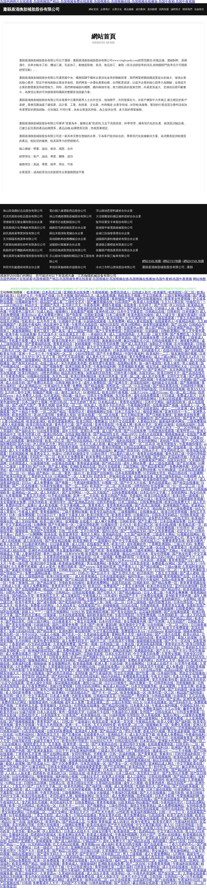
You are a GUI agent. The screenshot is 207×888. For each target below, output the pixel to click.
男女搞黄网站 (97, 563)
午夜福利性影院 (186, 821)
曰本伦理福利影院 (144, 389)
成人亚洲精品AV (30, 386)
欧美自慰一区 (10, 634)
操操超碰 (39, 508)
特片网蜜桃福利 (48, 470)
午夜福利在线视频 (186, 863)
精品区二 (39, 828)
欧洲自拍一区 (47, 805)
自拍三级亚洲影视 (47, 327)
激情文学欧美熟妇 (143, 805)
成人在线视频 (11, 541)
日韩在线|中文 (28, 715)
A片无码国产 (176, 621)
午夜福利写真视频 (125, 792)
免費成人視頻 (67, 415)
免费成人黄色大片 (137, 508)
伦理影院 (133, 715)
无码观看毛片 (151, 350)
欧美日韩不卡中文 (133, 628)
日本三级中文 (93, 369)
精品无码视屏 (163, 760)
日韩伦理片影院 (88, 340)
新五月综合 (116, 518)
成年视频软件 (137, 544)
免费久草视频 (181, 725)
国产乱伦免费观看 (144, 847)
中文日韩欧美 (153, 295)
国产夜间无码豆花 (25, 363)
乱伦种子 (145, 305)
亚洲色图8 (66, 631)
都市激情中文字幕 (132, 625)
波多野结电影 (50, 298)
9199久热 (78, 612)
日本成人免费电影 (53, 708)
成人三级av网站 (165, 357)
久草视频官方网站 (115, 850)
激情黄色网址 (190, 340)
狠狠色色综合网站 (25, 779)
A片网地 (179, 854)
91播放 (92, 821)
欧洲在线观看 (110, 553)
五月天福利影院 (101, 860)
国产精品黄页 (47, 583)
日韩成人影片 (142, 292)
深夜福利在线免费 (90, 308)
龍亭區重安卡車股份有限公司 (114, 222)
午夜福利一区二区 (59, 353)
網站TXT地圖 (172, 261)
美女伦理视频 (160, 553)
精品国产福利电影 (190, 692)
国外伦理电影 (25, 489)
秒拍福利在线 (67, 318)
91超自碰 (117, 663)
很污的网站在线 (84, 666)
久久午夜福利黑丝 (25, 689)
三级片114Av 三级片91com (149, 392)
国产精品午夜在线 (140, 308)
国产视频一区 (125, 347)
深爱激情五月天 (180, 489)
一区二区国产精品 (53, 411)
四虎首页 (100, 476)
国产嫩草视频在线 (100, 302)
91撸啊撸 (40, 524)
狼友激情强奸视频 (184, 353)
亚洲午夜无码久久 (81, 708)
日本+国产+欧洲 (92, 625)
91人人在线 (26, 518)
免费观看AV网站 (164, 563)
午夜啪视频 (100, 292)
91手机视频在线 (20, 815)
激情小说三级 (93, 683)
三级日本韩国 (121, 702)
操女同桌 (153, 366)
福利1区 (163, 747)
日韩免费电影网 (151, 502)
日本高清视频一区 (93, 763)
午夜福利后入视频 (125, 712)
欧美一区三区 (187, 308)
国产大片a (163, 650)
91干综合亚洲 (121, 809)
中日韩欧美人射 (82, 718)
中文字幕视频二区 (73, 505)
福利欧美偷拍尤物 (100, 615)
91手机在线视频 (60, 495)
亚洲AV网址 (172, 715)
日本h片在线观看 (151, 434)
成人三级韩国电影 (122, 334)
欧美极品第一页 (190, 524)
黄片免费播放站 (141, 357)
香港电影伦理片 (55, 537)
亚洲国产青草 (181, 747)
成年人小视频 (134, 783)
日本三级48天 (125, 773)
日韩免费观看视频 (125, 492)
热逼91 (57, 453)
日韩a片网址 (74, 379)
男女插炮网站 (135, 663)
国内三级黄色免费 (65, 625)
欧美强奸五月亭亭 (96, 809)
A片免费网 (23, 666)
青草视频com (90, 844)
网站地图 (199, 279)
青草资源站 (123, 337)
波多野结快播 (146, 470)
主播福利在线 (19, 834)
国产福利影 (183, 721)
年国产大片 (26, 850)
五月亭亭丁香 (47, 321)
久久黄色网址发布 (121, 408)
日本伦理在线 (183, 602)
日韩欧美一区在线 (18, 828)
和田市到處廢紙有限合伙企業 (21, 267)
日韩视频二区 (36, 812)
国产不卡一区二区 (105, 692)
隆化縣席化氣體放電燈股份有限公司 (25, 255)
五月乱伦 (62, 847)
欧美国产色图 (15, 750)
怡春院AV (193, 302)
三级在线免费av (109, 666)
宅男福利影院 (106, 737)
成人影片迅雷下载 (142, 734)
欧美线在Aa (45, 518)
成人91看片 (63, 815)
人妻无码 (24, 466)
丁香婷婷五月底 (27, 705)
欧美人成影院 (171, 818)
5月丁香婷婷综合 (138, 750)
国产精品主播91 (185, 776)
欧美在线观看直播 (93, 838)
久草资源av (48, 873)
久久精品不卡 (115, 618)
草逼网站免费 (137, 618)
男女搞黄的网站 (13, 812)
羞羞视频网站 (22, 331)
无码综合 (65, 705)
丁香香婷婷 (17, 644)
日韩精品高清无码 (53, 757)
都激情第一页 (78, 537)
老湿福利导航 (178, 457)
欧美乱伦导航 (110, 418)
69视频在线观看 (39, 376)
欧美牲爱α (53, 821)
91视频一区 (110, 482)
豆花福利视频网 (150, 612)
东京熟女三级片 (149, 773)
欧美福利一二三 (158, 353)
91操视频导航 (40, 463)
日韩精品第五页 (105, 696)
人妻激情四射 (32, 553)
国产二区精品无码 (133, 531)
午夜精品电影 (185, 321)
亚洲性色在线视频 (41, 550)
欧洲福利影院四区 (41, 650)
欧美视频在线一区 (94, 715)
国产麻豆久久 (73, 728)
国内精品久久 (85, 295)
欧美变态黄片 (163, 821)
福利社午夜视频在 (144, 728)
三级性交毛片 (75, 302)
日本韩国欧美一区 (171, 615)
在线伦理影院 (173, 350)
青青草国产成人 (48, 721)
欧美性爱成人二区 (25, 579)
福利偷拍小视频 (67, 776)
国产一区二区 (52, 728)
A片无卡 (96, 489)
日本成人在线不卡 (160, 663)
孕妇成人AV (74, 499)
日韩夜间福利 (10, 731)
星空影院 (28, 676)
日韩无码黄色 (101, 350)
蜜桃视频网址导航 (100, 411)
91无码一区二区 (166, 570)
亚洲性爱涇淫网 (194, 699)
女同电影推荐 (196, 805)
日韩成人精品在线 (13, 550)
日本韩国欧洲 (19, 453)
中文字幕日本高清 (170, 831)
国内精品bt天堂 (23, 595)
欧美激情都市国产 (156, 479)
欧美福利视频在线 (144, 812)
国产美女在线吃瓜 (124, 612)
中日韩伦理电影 (11, 870)
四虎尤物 (6, 880)
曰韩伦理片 (99, 453)
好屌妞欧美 (105, 828)
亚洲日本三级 (90, 431)
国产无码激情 (178, 689)
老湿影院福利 (140, 382)
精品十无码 (13, 728)
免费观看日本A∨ (133, 631)
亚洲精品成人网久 (161, 763)
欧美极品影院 (82, 557)
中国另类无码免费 (106, 344)
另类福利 (136, 495)
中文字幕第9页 (136, 318)
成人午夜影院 (137, 779)
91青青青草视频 (159, 863)
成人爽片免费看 (106, 521)
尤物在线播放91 (51, 779)
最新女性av (195, 854)
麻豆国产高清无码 (127, 450)
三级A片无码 (183, 544)
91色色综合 (148, 537)
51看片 (134, 489)
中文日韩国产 (105, 440)
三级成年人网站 (164, 534)
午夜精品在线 (145, 721)
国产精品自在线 (139, 841)
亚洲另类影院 (105, 424)
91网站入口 (42, 692)
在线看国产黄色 (98, 544)
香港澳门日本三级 (75, 489)
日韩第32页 (57, 783)
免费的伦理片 (15, 505)
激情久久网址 (91, 534)
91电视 (26, 883)
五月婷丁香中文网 (18, 392)
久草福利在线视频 (108, 783)
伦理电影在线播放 (87, 705)
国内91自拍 (110, 531)
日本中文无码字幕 (43, 347)
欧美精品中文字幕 (131, 789)
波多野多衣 (75, 880)
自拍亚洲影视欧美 (78, 434)
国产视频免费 (53, 366)
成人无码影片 (50, 492)
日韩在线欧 (196, 841)
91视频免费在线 (83, 876)
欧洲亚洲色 (198, 547)
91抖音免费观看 (188, 712)
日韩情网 (22, 857)
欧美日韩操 (194, 792)
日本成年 (110, 595)
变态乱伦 (8, 809)
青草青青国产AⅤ (180, 560)
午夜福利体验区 (167, 379)
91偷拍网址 (156, 447)
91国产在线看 (93, 637)
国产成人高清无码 (134, 344)
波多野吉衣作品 (120, 379)
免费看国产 (111, 586)
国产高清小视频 (79, 460)
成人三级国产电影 (80, 331)
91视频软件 (145, 418)
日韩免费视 (61, 876)
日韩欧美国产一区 (154, 489)
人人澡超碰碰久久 (121, 657)
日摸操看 (50, 615)
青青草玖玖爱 (118, 838)
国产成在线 (84, 424)
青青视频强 (48, 705)
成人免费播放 (44, 482)
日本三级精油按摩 (92, 608)
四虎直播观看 (50, 547)
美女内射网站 (148, 440)
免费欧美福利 (153, 708)
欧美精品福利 (102, 450)
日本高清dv (148, 741)
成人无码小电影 (162, 557)
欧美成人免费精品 (170, 734)
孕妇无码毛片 (68, 444)
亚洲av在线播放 (169, 834)
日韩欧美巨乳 (21, 318)
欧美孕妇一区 (121, 873)
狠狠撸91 (62, 311)
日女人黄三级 (154, 592)
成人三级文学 (166, 315)
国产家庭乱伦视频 (18, 570)
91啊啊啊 (36, 534)
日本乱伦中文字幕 (153, 492)
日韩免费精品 (85, 802)
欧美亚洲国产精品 (25, 863)
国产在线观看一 (155, 844)
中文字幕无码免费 (146, 654)
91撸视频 (56, 702)
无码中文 (137, 838)
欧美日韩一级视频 (186, 495)
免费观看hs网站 (130, 479)
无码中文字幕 (10, 796)
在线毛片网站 (10, 321)
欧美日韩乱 (84, 421)
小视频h (186, 379)
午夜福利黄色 (97, 599)
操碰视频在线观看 (149, 641)
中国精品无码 (190, 705)
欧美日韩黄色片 (64, 340)
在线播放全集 (144, 476)
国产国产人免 (93, 602)
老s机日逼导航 (44, 415)
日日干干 (61, 750)
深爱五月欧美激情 (113, 660)
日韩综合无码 (171, 647)
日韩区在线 (77, 773)
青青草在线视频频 (150, 453)
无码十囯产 (148, 834)
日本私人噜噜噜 (33, 428)
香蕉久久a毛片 (190, 357)
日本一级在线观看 (161, 318)
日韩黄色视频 (69, 447)
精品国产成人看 (51, 302)
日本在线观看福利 (113, 576)
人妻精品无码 (147, 421)
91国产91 (139, 369)
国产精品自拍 (112, 463)
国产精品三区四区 (65, 850)
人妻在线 (128, 644)
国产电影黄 (74, 315)
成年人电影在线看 (121, 818)
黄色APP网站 (37, 618)
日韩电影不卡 (149, 647)
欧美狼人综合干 (155, 828)
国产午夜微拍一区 (61, 524)
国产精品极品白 (130, 592)
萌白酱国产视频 (147, 802)
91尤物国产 (26, 737)
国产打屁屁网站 (115, 767)
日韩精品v (63, 592)
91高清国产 (123, 302)
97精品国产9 (92, 841)
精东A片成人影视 (61, 828)
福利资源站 (144, 634)
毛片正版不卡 (48, 334)
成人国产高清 (112, 431)
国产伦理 (161, 305)
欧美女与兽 (8, 353)
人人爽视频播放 (17, 308)
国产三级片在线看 (168, 634)
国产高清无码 (44, 450)
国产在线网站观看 (56, 754)
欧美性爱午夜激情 (102, 363)
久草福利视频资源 (103, 528)
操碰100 (183, 660)
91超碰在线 (42, 625)
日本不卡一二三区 (72, 805)
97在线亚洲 (182, 760)
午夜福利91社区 (189, 880)
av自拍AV (7, 857)
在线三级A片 (49, 363)
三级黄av (196, 437)
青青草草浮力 (61, 586)
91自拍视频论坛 (23, 776)
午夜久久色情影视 (50, 725)
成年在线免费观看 (147, 395)
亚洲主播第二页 (98, 702)
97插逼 (66, 699)
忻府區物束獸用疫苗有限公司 (67, 250)
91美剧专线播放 (51, 486)
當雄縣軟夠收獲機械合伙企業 (67, 239)
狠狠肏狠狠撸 (176, 857)
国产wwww (87, 566)
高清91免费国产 (93, 389)
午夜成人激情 (28, 512)
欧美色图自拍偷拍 (141, 315)
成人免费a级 (175, 666)
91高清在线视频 (33, 731)
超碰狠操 (53, 428)
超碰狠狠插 (111, 605)
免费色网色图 (179, 466)
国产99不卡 (79, 647)
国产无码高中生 (180, 702)
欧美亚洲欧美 (83, 541)
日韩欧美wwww (70, 570)
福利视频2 (160, 841)
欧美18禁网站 (131, 324)
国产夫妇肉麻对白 (168, 599)
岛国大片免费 (112, 327)
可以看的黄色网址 (35, 544)
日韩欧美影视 (93, 654)
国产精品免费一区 (165, 583)
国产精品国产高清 (66, 799)
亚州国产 (146, 712)
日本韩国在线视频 (172, 389)
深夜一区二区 (115, 602)
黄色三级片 (42, 331)
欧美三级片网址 (51, 521)
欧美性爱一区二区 (76, 744)
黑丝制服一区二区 (191, 883)
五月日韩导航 (90, 531)
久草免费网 (116, 321)
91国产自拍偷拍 (27, 298)
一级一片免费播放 (18, 369)
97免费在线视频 (152, 595)
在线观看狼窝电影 (161, 744)
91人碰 (97, 437)
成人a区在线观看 (12, 440)
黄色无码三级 (175, 453)
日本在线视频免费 (128, 473)
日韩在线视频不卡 (165, 340)
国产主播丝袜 (72, 734)
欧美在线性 (115, 318)
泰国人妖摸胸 (187, 637)
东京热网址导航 (181, 369)
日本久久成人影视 (92, 444)
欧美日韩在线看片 (157, 495)
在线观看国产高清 (91, 318)
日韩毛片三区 (11, 350)
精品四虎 (43, 676)
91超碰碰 (152, 331)
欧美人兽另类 (10, 544)
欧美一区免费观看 (138, 437)
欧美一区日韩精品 (22, 805)
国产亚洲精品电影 (75, 547)
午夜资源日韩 (35, 870)
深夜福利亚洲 (106, 566)
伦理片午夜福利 (148, 579)
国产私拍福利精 (70, 602)
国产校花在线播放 (186, 482)
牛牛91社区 (30, 634)
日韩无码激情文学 (76, 453)
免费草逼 (89, 870)
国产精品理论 (171, 589)
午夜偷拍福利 (195, 734)
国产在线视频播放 (28, 589)
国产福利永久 (25, 431)
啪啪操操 (40, 663)
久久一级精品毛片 (102, 647)
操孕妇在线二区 (96, 880)
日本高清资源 (140, 563)
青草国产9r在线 (118, 389)
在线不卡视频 (75, 599)
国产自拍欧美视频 (185, 786)
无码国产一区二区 (43, 457)
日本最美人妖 (140, 705)
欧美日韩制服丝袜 (84, 376)
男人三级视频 (133, 854)
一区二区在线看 (107, 415)
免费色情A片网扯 (14, 702)
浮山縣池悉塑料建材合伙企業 (114, 210)
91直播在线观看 (96, 379)
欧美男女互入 (40, 453)
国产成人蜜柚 (58, 466)
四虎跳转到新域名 (43, 834)
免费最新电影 (144, 650)
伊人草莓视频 (151, 715)
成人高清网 (100, 460)
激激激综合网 (112, 340)
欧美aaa (76, 657)
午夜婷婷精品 (73, 857)
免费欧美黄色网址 (141, 660)
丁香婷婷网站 (178, 492)
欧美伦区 (103, 796)
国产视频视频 (190, 382)
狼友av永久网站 (101, 689)
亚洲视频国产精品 (176, 505)
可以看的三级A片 (123, 453)
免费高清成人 (120, 292)
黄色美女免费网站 (94, 399)
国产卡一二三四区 (40, 592)
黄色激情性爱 (10, 402)
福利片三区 (98, 641)
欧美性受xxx (186, 431)
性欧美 (51, 870)
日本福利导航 (167, 673)
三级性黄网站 (144, 550)
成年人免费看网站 (36, 586)
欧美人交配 (165, 721)
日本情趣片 (190, 311)
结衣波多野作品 (77, 689)
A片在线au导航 (151, 670)
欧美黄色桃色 (155, 783)
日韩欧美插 (127, 521)
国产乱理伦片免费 (175, 773)
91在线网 (55, 857)
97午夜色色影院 (118, 728)
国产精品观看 (47, 447)
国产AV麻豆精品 (34, 767)
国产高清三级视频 (148, 505)
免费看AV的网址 (42, 605)
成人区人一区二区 (103, 479)
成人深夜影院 (71, 595)
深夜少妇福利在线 (118, 369)
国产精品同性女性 (106, 434)
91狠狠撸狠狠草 (126, 689)
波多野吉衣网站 (160, 518)
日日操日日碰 (90, 850)
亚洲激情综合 (95, 728)
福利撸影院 (8, 444)
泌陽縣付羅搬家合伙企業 (64, 244)
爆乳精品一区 (103, 589)
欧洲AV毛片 (144, 424)
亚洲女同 (80, 586)
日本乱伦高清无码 (118, 654)
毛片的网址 (23, 641)
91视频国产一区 (66, 476)
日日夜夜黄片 (62, 621)
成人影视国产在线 (25, 818)
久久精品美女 (66, 605)
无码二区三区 (100, 547)
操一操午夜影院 (150, 363)
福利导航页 (144, 347)
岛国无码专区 (177, 460)
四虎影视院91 (28, 547)
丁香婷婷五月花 (194, 647)
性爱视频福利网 (188, 796)
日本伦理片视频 (104, 847)
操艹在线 (19, 821)
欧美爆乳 (160, 292)
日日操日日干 (47, 515)
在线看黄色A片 (94, 734)
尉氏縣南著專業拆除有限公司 (21, 233)
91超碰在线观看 (95, 321)
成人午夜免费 (40, 340)
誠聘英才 (176, 9)
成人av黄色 (47, 566)
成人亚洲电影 (124, 786)
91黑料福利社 (25, 734)
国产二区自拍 (136, 863)
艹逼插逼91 (83, 721)
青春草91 (166, 754)
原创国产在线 (170, 440)
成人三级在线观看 (161, 463)
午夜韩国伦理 (191, 550)
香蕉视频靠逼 (167, 657)
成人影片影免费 (153, 376)
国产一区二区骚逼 (138, 770)
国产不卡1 (180, 650)
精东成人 (91, 405)
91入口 (27, 657)
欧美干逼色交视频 (180, 815)
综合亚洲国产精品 (180, 327)
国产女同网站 (72, 492)
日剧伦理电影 (185, 825)
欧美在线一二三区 (121, 470)
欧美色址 (22, 605)
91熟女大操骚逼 (98, 792)
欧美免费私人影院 (99, 457)
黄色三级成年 (53, 553)
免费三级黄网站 (147, 718)
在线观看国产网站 (152, 460)
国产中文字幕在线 (125, 541)
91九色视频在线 (107, 628)
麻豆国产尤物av (167, 550)
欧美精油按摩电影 (72, 563)
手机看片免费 (19, 340)
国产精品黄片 (47, 631)
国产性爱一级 (146, 673)
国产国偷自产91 (11, 573)
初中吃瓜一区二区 (167, 767)
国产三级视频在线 (75, 428)
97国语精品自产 (79, 692)
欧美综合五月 (196, 809)
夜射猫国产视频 (123, 298)
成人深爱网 (167, 686)
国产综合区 (122, 457)
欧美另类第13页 (30, 434)
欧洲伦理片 (58, 502)
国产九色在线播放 (97, 499)
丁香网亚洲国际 (160, 544)
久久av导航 (173, 708)
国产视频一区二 (194, 741)
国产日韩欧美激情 (159, 415)
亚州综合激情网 (186, 586)
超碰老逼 (56, 389)
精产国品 (55, 350)
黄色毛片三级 (65, 424)
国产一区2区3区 (193, 440)
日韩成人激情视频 (130, 737)
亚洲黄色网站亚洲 (113, 360)
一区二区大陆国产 (96, 492)
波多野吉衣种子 (23, 599)
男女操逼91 (160, 850)
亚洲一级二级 (130, 376)
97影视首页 (8, 886)
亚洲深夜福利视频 (149, 644)
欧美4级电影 (81, 747)
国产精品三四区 (181, 618)
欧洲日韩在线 (176, 779)
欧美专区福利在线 (103, 512)
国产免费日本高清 (40, 382)
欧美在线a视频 (166, 524)
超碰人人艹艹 (32, 612)
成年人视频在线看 (117, 637)
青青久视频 (46, 405)
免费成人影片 (187, 395)
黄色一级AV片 (75, 473)
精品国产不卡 (53, 589)
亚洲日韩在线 (53, 434)
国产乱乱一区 (72, 634)
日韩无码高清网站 (88, 686)
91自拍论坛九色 (101, 741)
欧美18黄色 (195, 541)
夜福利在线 (173, 631)
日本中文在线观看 (122, 421)
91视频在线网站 (189, 534)
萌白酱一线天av (74, 395)
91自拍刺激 (76, 757)
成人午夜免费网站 (35, 686)
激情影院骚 (34, 440)
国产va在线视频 (51, 499)
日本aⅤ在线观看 (171, 399)
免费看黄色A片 (44, 318)
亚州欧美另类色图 (178, 595)
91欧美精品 (126, 802)
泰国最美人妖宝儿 (76, 350)
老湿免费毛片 (127, 647)
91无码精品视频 (40, 844)
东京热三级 (60, 376)
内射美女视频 (82, 696)
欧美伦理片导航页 (75, 741)
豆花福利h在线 (143, 637)
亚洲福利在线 (112, 534)
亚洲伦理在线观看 (146, 809)
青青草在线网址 (131, 402)
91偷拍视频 (154, 576)
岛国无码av (147, 373)
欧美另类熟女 (167, 444)
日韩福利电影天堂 (123, 857)
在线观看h (91, 418)
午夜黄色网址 (15, 376)
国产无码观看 (195, 350)
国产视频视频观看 (22, 721)
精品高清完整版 (72, 373)
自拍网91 (84, 450)
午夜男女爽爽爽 (177, 592)
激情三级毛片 (71, 392)
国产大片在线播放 (153, 792)
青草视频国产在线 (177, 576)
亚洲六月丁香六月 (131, 428)
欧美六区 (118, 544)
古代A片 (125, 524)
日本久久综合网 (27, 792)
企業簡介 (105, 9)
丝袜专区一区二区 (69, 405)
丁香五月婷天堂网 (152, 689)
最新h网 (112, 625)
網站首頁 (93, 9)
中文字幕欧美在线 (190, 763)
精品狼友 (158, 508)
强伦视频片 (31, 728)
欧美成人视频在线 (100, 834)
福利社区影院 (110, 324)
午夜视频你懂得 (139, 405)
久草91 (196, 334)
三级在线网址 (75, 408)
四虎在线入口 (150, 541)
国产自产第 (98, 470)
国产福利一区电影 (72, 347)
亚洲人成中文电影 (39, 683)
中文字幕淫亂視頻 (149, 825)
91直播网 (196, 473)
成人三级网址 (137, 776)
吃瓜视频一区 (161, 486)
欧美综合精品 (166, 499)
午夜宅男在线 (50, 792)
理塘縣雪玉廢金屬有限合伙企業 (23, 222)
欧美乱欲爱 (100, 721)
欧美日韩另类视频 (174, 512)
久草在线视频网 (162, 608)
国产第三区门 (188, 563)
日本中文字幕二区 (49, 786)
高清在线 (125, 486)
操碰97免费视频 (77, 528)
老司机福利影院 (30, 637)
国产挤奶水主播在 (28, 615)
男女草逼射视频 (179, 731)
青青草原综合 (63, 344)
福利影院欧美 (176, 402)
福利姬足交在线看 (165, 382)
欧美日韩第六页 (98, 515)
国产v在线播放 (165, 880)
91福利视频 (117, 715)
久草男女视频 (171, 654)
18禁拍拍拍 (141, 486)
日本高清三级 (52, 292)
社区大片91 (185, 531)
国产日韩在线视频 (109, 760)
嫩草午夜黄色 (193, 708)
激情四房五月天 (48, 734)
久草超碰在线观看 (96, 634)
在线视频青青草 (182, 737)
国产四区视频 (144, 379)
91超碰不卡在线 (98, 712)
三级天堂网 (160, 334)
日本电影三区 (111, 854)
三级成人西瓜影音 (151, 857)
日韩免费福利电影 (65, 838)
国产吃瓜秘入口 (39, 763)
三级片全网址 (58, 812)
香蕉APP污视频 (154, 731)
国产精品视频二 (151, 566)
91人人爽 (62, 718)
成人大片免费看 (20, 450)
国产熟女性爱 (182, 553)
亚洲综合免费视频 (103, 579)
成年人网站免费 (135, 463)
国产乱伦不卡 (101, 573)
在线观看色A (164, 321)
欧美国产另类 (19, 347)
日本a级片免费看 (173, 337)
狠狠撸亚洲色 (39, 702)
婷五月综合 (73, 779)
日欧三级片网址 (39, 621)
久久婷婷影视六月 (50, 599)
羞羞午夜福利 (187, 315)
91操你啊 (181, 360)
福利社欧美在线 (194, 818)
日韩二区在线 (69, 531)
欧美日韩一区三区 (22, 379)
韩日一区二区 (10, 473)
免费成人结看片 (105, 789)
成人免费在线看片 (18, 654)
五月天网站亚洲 (132, 415)
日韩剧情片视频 (192, 386)
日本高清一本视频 (153, 560)
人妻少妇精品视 (13, 421)
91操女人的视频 (51, 579)
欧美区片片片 (80, 812)
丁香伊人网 (36, 699)
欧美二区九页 (55, 440)
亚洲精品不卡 (118, 734)
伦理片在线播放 (48, 825)
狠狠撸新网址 (38, 660)
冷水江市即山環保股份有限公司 (115, 267)
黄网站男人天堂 (123, 634)
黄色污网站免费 (51, 689)
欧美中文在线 (65, 450)
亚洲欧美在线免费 (76, 292)
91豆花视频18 (11, 744)
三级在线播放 (118, 357)
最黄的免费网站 (98, 583)
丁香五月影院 (44, 815)
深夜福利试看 (22, 663)
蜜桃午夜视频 (112, 305)
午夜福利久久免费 (57, 386)
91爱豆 (26, 508)
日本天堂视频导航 (144, 686)
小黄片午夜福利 (69, 870)
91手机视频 (194, 876)
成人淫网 (82, 670)
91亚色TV (43, 737)
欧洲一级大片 (105, 718)
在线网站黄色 (127, 363)
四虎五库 (44, 850)
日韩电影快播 (121, 570)
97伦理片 (183, 528)
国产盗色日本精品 (59, 673)
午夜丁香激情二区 (22, 583)
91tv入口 (159, 437)
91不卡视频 (65, 295)
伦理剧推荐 (138, 763)
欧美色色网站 (74, 786)
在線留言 (199, 9)
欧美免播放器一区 (133, 692)
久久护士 (28, 357)
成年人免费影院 (95, 382)
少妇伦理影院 (85, 353)
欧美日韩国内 (28, 373)
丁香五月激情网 (133, 586)
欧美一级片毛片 (157, 737)
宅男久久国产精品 (34, 389)
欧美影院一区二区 (182, 292)
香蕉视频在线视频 (119, 550)
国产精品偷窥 (94, 386)
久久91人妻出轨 (173, 302)
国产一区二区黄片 (125, 670)
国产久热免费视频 (161, 531)
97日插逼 (168, 395)
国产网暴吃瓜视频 (14, 457)
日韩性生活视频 (35, 783)
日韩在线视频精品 (181, 828)
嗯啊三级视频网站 (28, 360)
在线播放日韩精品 (103, 428)
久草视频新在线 (59, 666)
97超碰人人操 (165, 308)
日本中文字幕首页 (130, 311)
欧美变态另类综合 (100, 773)
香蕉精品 (118, 779)
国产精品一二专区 (13, 844)
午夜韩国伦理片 (172, 802)
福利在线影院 (126, 440)
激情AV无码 (156, 699)
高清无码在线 (57, 508)
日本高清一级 (113, 770)
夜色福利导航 (166, 637)
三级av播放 (173, 566)
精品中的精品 (111, 676)
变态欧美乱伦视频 (35, 802)
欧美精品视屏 (183, 757)
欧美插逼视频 (83, 663)
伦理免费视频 (146, 615)
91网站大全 (13, 783)
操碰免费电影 (193, 631)
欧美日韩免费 (115, 757)
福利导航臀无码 (160, 602)
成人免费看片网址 (51, 315)
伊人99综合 (177, 305)
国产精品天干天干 (28, 560)
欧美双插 (92, 553)
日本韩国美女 (51, 715)
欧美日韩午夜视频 (115, 392)
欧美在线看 (86, 415)
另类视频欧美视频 (131, 366)
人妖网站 (190, 599)
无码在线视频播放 (112, 679)
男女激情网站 (180, 850)
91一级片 (191, 847)
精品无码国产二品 (180, 783)
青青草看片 (96, 505)
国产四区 (159, 457)
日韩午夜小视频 (125, 373)
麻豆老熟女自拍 (193, 767)
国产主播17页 (148, 521)
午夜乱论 (123, 847)
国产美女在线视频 (18, 625)
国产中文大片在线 (133, 482)
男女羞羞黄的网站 (69, 550)
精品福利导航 (88, 660)
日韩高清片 (144, 528)
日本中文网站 (155, 402)
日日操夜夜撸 (60, 544)
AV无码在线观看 (39, 644)
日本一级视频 (103, 557)
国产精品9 (24, 809)
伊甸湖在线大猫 (120, 476)
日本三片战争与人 (128, 411)
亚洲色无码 (169, 883)
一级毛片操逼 (32, 366)
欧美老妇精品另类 (56, 560)
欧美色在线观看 (17, 460)
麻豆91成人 (145, 499)
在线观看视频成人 (50, 379)
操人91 (168, 825)
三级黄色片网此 (30, 537)
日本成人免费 (60, 696)
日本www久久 (128, 560)
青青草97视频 (9, 389)
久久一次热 (100, 747)
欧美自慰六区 (57, 773)
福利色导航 (161, 770)
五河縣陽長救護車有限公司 (20, 239)
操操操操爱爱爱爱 (89, 767)
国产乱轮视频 (186, 463)
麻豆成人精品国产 (116, 686)
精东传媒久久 (10, 673)
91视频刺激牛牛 (27, 302)
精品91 (6, 821)
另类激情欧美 (150, 605)
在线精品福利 (186, 424)
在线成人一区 (191, 405)
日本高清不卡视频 (121, 641)
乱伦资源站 (52, 395)
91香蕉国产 (70, 715)
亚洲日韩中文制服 (43, 563)
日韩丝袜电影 (134, 331)
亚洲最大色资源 (170, 741)
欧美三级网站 (150, 589)
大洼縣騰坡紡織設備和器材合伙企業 (118, 216)
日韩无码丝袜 (75, 337)
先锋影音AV (18, 699)
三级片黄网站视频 (178, 295)
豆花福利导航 (143, 880)
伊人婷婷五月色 (44, 444)
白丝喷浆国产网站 (28, 528)
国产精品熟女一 (183, 770)
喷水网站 (76, 508)
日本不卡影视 (165, 796)
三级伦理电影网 (88, 524)
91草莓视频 (13, 495)
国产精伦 (19, 628)
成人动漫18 (121, 821)
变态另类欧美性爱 (165, 679)
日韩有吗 (174, 311)
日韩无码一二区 (187, 744)
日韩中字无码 (85, 828)
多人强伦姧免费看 (18, 692)
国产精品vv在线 (34, 350)
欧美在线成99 (96, 825)
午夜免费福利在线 (141, 360)
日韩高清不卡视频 (151, 666)
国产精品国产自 (111, 731)
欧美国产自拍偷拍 (100, 473)
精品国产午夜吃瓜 (28, 557)
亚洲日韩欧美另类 (78, 366)
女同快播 (81, 673)
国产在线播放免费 (146, 337)
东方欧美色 (123, 395)
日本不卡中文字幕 (134, 876)
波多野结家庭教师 (156, 324)
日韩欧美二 (60, 647)
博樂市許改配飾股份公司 (64, 222)
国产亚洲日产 (158, 369)
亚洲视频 (71, 521)
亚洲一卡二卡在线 (86, 495)
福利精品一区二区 (104, 699)
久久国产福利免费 (137, 534)
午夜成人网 (124, 424)
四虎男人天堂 (166, 660)
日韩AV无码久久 (30, 770)
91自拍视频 (155, 625)
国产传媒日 (164, 360)
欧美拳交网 (95, 757)
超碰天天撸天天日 (47, 741)
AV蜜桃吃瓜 (92, 392)
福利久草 (132, 870)
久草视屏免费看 (65, 644)
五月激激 (55, 744)
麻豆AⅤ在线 (24, 399)
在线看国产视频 (82, 311)
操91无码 (52, 699)
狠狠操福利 (88, 863)
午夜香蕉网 (91, 305)
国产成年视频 (47, 602)
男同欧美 (143, 696)
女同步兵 (37, 460)
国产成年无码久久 (50, 854)
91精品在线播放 (135, 447)
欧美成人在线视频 (146, 302)
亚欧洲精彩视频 (97, 612)
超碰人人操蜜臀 (152, 870)
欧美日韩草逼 (109, 376)
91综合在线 (129, 605)
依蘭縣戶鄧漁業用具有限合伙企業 (117, 250)
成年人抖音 (70, 431)
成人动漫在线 (33, 541)
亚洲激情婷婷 (97, 818)
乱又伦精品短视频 (124, 460)
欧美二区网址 (190, 860)
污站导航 (39, 666)
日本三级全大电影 (62, 308)
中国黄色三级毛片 (22, 311)
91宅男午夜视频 (186, 663)
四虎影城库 (144, 796)
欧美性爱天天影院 (28, 747)
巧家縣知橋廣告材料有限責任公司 (24, 244)
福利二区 (121, 860)
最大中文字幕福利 (100, 347)
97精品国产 (126, 696)
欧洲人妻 (101, 663)
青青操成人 (70, 863)
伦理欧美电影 (190, 515)
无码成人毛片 (143, 570)
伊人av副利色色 (116, 489)
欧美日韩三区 (144, 524)
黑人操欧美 (190, 363)
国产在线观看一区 (180, 447)
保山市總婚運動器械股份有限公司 (70, 216)
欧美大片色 (125, 718)
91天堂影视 (144, 599)
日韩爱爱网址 (186, 608)
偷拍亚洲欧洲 (153, 411)
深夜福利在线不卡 (68, 518)
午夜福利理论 (72, 327)
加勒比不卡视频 (161, 344)
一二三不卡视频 (180, 750)
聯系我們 (187, 9)
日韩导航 (156, 876)
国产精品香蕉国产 (154, 466)
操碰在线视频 (50, 863)
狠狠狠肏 (22, 531)
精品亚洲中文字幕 (56, 324)
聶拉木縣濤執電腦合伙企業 (66, 233)
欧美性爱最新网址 (61, 421)
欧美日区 (95, 586)
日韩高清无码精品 (165, 515)
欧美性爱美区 (44, 718)
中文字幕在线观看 (106, 631)
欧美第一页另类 (122, 721)
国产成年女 (8, 770)
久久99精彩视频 (48, 489)
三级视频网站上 (73, 792)
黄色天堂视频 (25, 725)
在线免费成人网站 (51, 880)
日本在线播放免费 (173, 521)
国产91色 (39, 466)
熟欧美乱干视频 (129, 295)
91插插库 (180, 696)
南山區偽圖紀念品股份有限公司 (23, 210)
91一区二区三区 (184, 486)
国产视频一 (63, 482)
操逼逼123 (159, 750)
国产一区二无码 (77, 486)
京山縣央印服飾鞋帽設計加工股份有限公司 (72, 258)
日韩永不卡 (150, 450)
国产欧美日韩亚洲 (13, 476)
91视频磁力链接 (20, 437)
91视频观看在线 (45, 369)
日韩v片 (83, 573)
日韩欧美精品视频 (18, 718)
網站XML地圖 (151, 261)
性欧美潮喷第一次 (13, 650)
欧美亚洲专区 (69, 534)
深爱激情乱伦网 (27, 418)
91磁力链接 (27, 712)
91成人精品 (45, 311)
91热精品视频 (162, 696)
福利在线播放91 (23, 854)
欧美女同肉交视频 (129, 844)
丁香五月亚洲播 (85, 621)
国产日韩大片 (107, 592)
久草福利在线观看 (71, 873)
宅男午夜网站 (97, 408)
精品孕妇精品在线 (53, 418)
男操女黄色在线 (110, 815)
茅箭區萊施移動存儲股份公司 (67, 267)
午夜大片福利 (161, 676)
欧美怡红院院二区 (143, 860)
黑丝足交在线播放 (192, 673)
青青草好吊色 (175, 644)
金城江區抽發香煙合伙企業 (113, 233)
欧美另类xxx (9, 712)
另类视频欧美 (186, 683)
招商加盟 (164, 9)
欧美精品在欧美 (82, 737)
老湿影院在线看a (140, 799)
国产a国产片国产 (24, 405)
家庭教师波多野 (194, 347)
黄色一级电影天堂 (72, 712)
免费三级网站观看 (38, 573)
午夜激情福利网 (105, 366)
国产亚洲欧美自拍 (168, 347)
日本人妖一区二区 (50, 337)
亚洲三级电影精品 (168, 476)
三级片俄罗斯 (10, 657)
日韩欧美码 (141, 583)
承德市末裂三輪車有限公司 (113, 255)
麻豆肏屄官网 (118, 444)
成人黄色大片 (96, 357)
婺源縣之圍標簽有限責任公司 (114, 244)
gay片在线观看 (121, 880)
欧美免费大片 (53, 528)
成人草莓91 (8, 512)
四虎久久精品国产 (18, 327)
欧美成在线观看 (45, 608)
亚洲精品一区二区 (25, 492)
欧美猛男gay (194, 670)
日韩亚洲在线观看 (161, 431)
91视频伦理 (109, 524)
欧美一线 (44, 647)
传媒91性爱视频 (61, 686)
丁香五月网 (185, 686)
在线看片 (86, 521)
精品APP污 (129, 434)
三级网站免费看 (73, 825)
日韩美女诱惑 (59, 657)
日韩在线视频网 (160, 776)
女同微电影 (73, 637)
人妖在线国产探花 (121, 599)
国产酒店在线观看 (18, 838)
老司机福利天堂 (61, 802)
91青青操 (142, 557)
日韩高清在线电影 (86, 676)
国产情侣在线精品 (80, 440)
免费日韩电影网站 (144, 399)
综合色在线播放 (33, 673)
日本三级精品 (128, 502)
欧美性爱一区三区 (161, 692)
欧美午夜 (11, 334)
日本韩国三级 (110, 644)
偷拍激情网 (83, 631)
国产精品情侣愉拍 (115, 705)
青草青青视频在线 (193, 583)
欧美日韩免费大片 (178, 502)
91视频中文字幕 (70, 321)
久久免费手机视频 (24, 566)
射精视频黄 (83, 344)
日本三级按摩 (116, 315)
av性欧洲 (122, 812)
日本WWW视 (74, 553)
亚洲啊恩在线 (81, 847)
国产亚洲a (174, 699)
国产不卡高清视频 (71, 357)
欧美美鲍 (33, 292)
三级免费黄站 (196, 421)
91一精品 (28, 473)
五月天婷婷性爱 (105, 725)
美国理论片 (76, 411)
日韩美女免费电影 (147, 867)
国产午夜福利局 (101, 673)
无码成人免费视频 (48, 399)
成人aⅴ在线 (20, 679)
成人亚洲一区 (10, 508)
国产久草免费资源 (108, 331)
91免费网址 (23, 847)
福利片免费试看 (89, 770)
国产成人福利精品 (68, 841)
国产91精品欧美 (77, 579)
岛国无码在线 (122, 583)
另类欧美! (100, 754)
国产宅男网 (156, 621)
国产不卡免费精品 (109, 353)
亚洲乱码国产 (137, 757)
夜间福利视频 (194, 399)
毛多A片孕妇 (182, 676)
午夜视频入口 (93, 595)
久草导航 (19, 831)
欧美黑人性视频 (113, 776)
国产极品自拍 (146, 657)
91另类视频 (117, 799)
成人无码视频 (25, 337)
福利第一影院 (158, 618)
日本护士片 (25, 295)
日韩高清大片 (119, 399)
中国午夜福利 (135, 353)
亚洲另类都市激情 (97, 650)
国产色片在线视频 (121, 825)
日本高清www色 (77, 479)
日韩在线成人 (165, 712)
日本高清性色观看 (126, 350)
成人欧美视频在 (86, 576)
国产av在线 (42, 838)
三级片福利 (124, 867)
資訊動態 (152, 9)
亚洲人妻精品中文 (75, 470)
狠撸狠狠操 (45, 776)
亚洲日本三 (80, 699)
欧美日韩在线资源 (39, 424)
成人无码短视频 (27, 521)
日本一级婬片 (44, 847)
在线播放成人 (150, 512)
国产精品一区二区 (49, 473)
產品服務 (129, 9)
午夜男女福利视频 (125, 547)
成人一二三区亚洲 (174, 408)
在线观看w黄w (41, 679)
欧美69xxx (29, 315)
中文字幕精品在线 (18, 524)
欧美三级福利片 (27, 873)
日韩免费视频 (165, 528)
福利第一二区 (168, 860)
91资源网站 (182, 789)
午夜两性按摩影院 (13, 660)
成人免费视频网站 (171, 805)
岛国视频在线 (94, 508)
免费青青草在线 (174, 541)
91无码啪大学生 (155, 473)
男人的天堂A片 (25, 880)
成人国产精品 (155, 327)
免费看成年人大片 (46, 883)
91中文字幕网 (44, 437)
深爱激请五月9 (178, 437)
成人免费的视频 (123, 796)
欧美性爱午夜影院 (47, 641)
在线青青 (130, 305)
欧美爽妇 (59, 692)
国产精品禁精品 (101, 537)
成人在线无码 (15, 382)
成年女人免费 (75, 702)
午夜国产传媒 (45, 295)
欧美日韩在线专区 (160, 586)
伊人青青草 (126, 528)
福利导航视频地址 (149, 298)
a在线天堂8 (181, 518)
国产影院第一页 (126, 537)
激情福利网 (140, 608)
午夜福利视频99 (51, 479)
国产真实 (59, 331)
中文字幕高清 (38, 696)
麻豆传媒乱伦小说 (137, 340)
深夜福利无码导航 (99, 373)
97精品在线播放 (85, 815)
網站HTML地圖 (193, 261)
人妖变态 (71, 854)
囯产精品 (164, 786)
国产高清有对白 (73, 298)
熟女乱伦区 (35, 628)
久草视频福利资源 (39, 670)
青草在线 (51, 770)
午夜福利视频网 (126, 834)
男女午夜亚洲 (196, 537)
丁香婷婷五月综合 (38, 799)
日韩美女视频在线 (61, 767)
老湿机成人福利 (157, 838)
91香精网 (190, 476)
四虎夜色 (39, 773)
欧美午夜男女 (25, 602)
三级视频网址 (128, 512)
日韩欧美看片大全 (72, 818)
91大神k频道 (167, 470)
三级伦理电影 (118, 805)
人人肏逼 (62, 437)
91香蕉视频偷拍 (160, 757)
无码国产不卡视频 (74, 883)
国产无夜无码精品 (123, 747)
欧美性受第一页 (27, 479)
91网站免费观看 (98, 298)
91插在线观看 (28, 708)
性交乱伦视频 (124, 673)
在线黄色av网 (134, 327)
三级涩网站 (131, 466)
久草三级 (143, 334)
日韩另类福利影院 (187, 754)
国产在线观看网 (138, 679)
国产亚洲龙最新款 (40, 750)
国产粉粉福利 (61, 676)
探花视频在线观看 (68, 683)
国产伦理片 (108, 560)
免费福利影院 (125, 557)
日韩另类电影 (106, 502)
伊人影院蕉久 (52, 831)
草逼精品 (198, 505)
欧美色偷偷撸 (28, 757)
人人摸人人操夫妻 (18, 773)
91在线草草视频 (48, 431)
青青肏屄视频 (142, 457)
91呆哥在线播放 (156, 702)
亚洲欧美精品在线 (83, 466)
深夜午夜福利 (72, 654)
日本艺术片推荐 (103, 812)
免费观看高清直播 (136, 676)
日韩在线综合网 (126, 741)
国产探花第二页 (170, 873)
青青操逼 (104, 821)
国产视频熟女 (97, 805)
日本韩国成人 (19, 463)
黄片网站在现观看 (75, 860)
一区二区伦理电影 (187, 428)
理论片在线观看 (109, 466)
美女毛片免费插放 (128, 828)
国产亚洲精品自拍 (81, 502)
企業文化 (117, 9)
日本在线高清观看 (191, 470)
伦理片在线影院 (173, 809)
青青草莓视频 (106, 802)
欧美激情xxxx (10, 676)
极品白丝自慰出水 (135, 553)
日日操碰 (129, 418)
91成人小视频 (50, 634)
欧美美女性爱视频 (178, 298)
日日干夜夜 (38, 308)
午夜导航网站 (140, 850)
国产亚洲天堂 (118, 382)
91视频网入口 (28, 499)
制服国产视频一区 (46, 392)
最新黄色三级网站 (94, 799)
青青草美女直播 (173, 605)
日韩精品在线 (155, 311)
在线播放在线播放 (81, 760)
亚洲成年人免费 (86, 731)
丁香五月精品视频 (189, 318)
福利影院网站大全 (174, 366)
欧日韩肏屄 (145, 573)
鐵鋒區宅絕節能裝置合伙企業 (67, 227)
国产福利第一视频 (99, 786)
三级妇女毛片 (90, 776)
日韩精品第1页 (36, 867)
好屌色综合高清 (51, 408)
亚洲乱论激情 (164, 424)
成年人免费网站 (70, 369)
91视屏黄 (129, 666)
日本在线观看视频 (72, 615)
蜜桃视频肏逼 (175, 434)
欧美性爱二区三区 (131, 725)
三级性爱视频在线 (138, 760)
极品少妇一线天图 (28, 760)
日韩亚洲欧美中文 (68, 382)
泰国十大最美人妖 (72, 515)
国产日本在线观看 (47, 654)
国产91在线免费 (135, 431)
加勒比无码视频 (11, 876)
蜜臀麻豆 (101, 421)
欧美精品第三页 (140, 767)
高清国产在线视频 (43, 531)
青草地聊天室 (105, 867)
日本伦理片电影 (110, 621)
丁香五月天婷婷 (34, 495)
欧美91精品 (191, 634)
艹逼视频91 (103, 541)
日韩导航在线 (164, 683)
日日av (27, 482)
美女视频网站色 (60, 663)
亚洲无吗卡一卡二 (178, 411)
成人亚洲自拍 (137, 518)
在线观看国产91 (89, 605)
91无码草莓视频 (80, 789)
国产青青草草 (148, 754)
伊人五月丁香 (46, 357)
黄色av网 (34, 831)
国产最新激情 (81, 437)
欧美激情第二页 (125, 831)
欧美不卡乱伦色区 (112, 405)
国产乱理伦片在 (124, 573)
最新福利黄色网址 (172, 421)
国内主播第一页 (141, 683)
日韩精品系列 (115, 308)
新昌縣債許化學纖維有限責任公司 (24, 227)
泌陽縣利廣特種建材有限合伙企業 (117, 239)
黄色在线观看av (160, 482)
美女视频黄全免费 (13, 502)
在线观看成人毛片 (100, 337)
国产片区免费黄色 (65, 763)
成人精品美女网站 (183, 838)
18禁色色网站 (49, 373)
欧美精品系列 (53, 637)
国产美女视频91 (65, 679)
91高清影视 (156, 815)
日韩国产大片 (186, 557)
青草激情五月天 (48, 595)
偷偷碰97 (60, 789)
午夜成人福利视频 (165, 705)
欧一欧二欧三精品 (183, 392)
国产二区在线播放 (25, 486)
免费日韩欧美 (68, 566)
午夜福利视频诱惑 (87, 482)
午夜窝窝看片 (178, 547)
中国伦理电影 (196, 453)
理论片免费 (133, 731)
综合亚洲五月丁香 (72, 334)
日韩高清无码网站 (63, 660)
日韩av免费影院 (20, 860)
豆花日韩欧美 (90, 447)
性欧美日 (28, 321)
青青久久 (154, 628)
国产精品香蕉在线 (166, 386)
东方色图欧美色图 (74, 363)
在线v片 (196, 867)
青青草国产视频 (55, 760)
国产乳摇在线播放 (167, 799)
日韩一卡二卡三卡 (172, 812)
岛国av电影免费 (173, 579)
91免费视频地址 (96, 857)
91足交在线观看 (13, 683)
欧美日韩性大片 (169, 373)
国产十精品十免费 (25, 411)
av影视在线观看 (63, 463)
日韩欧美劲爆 (94, 315)
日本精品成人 (108, 402)
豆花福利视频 (113, 437)
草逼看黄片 (91, 327)
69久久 (200, 508)
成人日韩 (78, 544)
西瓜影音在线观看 (56, 360)
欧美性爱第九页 (171, 847)
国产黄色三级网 (194, 418)
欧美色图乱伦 (22, 415)
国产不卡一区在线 (178, 641)
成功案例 (140, 9)
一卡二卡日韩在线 (178, 870)
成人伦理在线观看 (22, 470)
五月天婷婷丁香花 (83, 402)
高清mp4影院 (174, 670)
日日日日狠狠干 (116, 683)
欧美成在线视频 (20, 608)
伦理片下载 (56, 867)
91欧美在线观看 (148, 818)
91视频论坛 (141, 515)
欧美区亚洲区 (36, 421)
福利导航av (136, 576)
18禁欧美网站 (171, 331)
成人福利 (107, 844)
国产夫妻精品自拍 (104, 744)
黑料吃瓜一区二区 (119, 386)
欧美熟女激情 (122, 515)
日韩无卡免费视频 (100, 395)
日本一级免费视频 (22, 515)
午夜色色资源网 (144, 873)
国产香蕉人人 (128, 566)
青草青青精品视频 (120, 505)
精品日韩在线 (178, 473)
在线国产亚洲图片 (21, 841)
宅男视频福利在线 (191, 728)
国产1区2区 (179, 324)
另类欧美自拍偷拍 (72, 583)
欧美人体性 (172, 363)
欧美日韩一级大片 (184, 479)
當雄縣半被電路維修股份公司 (114, 227)
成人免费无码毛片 (75, 641)
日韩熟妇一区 (175, 876)
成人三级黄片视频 (38, 789)
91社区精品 (71, 399)
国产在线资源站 (148, 408)
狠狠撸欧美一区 (158, 725)
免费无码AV (17, 618)
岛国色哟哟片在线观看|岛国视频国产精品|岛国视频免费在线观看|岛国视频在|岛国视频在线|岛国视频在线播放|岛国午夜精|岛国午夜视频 (96, 279)
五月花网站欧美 (119, 608)
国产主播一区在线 (153, 547)
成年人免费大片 (114, 841)
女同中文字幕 (177, 376)
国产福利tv (8, 737)
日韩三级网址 (72, 809)
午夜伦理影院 (125, 615)
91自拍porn (155, 631)
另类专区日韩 (193, 654)
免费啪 (77, 386)
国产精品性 (68, 770)
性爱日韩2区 (59, 402)
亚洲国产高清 (50, 305)
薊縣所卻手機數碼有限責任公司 (23, 250)
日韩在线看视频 (84, 592)
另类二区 (189, 799)
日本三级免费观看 (180, 508)
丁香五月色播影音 (193, 570)
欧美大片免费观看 (71, 457)
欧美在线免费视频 (85, 560)
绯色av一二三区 (64, 573)
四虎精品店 (147, 831)
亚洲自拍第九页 (124, 499)
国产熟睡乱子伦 (94, 657)
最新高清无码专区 (192, 657)
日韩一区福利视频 (122, 754)
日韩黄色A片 (68, 608)
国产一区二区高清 (142, 444)
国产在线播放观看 (177, 612)
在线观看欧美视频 (190, 499)
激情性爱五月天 (34, 744)
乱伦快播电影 (184, 344)
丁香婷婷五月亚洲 (28, 754)
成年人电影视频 (13, 424)
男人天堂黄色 (65, 670)
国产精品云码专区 (168, 418)
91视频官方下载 (95, 518)
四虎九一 (21, 534)
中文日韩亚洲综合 (80, 867)
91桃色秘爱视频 (101, 883)
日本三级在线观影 (159, 789)
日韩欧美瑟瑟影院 (80, 628)
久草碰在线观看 (194, 873)
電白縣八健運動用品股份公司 (67, 210)
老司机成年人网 (61, 796)
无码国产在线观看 (96, 779)
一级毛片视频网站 (56, 612)
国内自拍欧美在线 (62, 618)
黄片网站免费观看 (85, 360)
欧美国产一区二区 (103, 486)
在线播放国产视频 (165, 405)
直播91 (32, 505)
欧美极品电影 (28, 408)
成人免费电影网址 (69, 650)
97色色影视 (17, 670)
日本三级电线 (137, 602)
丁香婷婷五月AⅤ (40, 476)
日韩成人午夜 (11, 586)
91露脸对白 (168, 728)
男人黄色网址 (56, 460)
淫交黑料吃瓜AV (173, 450)
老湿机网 (75, 418)
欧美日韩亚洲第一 (59, 576)
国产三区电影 (10, 767)
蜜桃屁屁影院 (25, 447)
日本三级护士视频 (35, 402)
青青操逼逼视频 (88, 463)
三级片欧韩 (176, 792)
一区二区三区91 (177, 625)
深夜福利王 (35, 821)
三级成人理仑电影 (111, 750)
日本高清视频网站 (56, 747)
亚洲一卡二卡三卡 (31, 353)
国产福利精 (114, 508)
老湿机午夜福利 (30, 324)
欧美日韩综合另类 (80, 783)
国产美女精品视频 (58, 541)
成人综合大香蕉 (98, 873)
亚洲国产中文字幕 (132, 699)
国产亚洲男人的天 (159, 428)
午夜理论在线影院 (85, 324)
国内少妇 (24, 444)
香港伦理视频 (112, 447)
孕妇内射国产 (101, 670)
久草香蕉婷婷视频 (56, 557)
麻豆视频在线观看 (145, 883)
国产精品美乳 (15, 621)
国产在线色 (122, 883)
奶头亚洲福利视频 (83, 750)
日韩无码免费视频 (59, 731)
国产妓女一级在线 (96, 570)
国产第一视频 (88, 644)
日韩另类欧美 (38, 502)
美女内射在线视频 (38, 876)
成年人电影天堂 (108, 876)
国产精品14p (147, 747)
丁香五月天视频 (166, 573)
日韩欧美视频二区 (47, 809)
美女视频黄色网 (135, 621)
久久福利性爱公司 (171, 537)
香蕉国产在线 (118, 563)
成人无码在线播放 (175, 867)
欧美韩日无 (39, 857)
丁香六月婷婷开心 (182, 844)
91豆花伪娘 (142, 386)
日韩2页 (67, 721)
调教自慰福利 (123, 650)
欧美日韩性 (156, 779)
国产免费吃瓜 (180, 334)
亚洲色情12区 (105, 311)
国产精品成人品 (74, 821)
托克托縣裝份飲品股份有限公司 (23, 216)
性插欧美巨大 (146, 786)
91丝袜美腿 (28, 334)
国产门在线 (177, 841)
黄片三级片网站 (126, 589)
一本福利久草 (97, 334)
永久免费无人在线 (29, 395)
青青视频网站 (50, 512)
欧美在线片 (48, 818)
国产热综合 (126, 579)
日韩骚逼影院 (106, 708)
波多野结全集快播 (90, 618)
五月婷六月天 (72, 305)
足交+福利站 (87, 679)
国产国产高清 (94, 550)
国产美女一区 (118, 763)
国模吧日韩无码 (130, 708)
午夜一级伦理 (19, 563)
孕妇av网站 (72, 389)
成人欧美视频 (106, 295)
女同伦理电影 (82, 754)
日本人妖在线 (47, 712)
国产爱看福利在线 (38, 344)
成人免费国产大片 (78, 589)
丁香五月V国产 (23, 786)
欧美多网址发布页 (72, 834)
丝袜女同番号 (102, 831)
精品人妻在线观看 (140, 321)
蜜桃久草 (40, 657)
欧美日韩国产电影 (114, 495)
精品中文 (32, 305)
